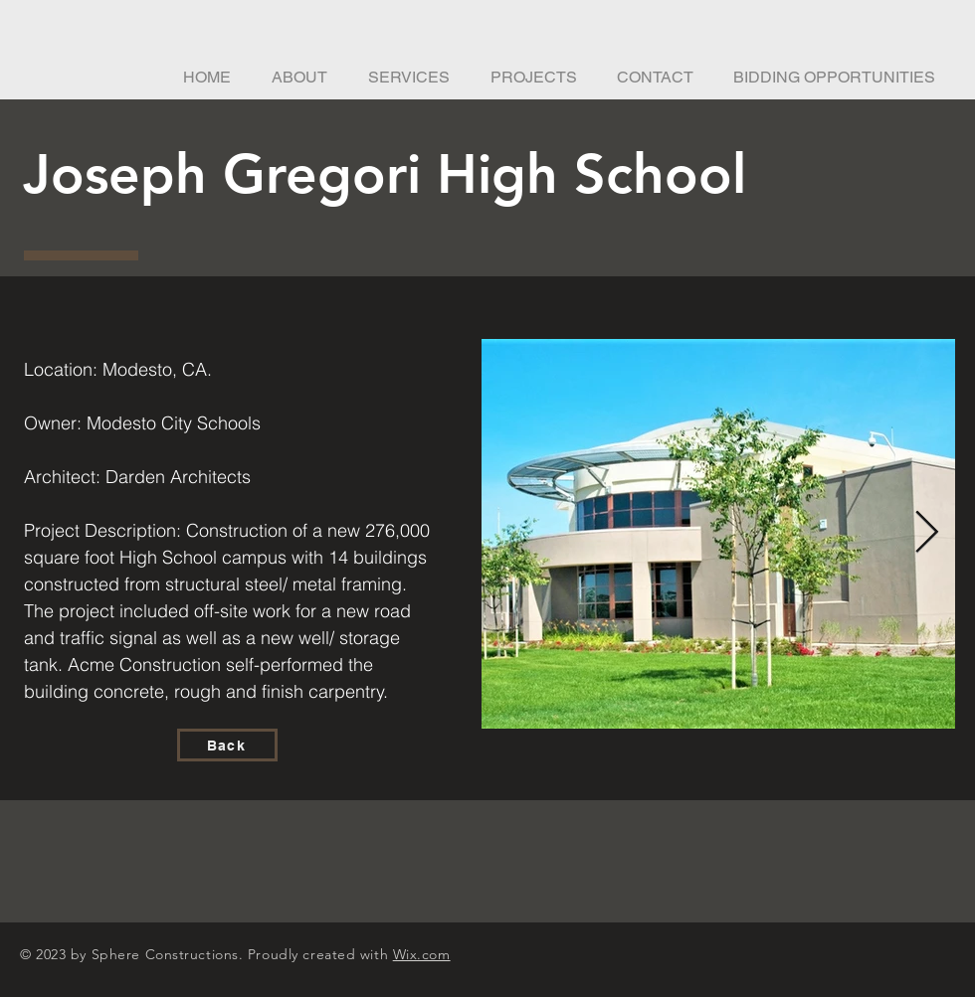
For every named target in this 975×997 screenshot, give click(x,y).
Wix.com (422, 954)
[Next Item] (926, 534)
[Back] (227, 745)
